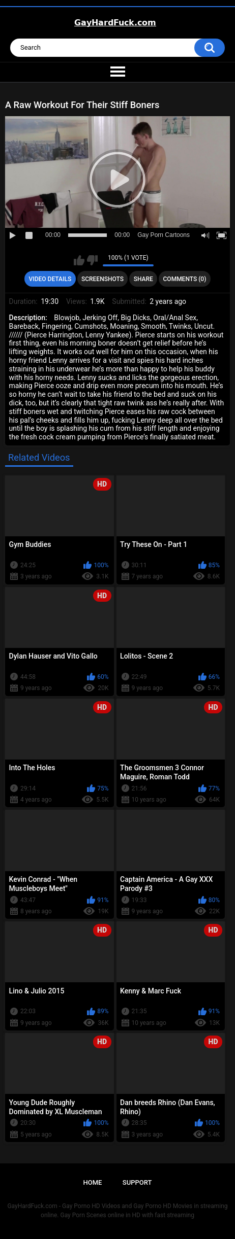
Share (143, 279)
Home (92, 1182)
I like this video (79, 260)
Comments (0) (185, 279)
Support (137, 1182)
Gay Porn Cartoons (163, 234)
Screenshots (102, 279)
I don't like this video (92, 260)
